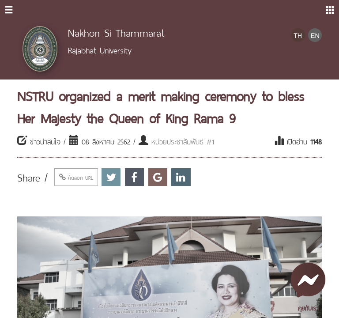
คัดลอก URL (76, 177)
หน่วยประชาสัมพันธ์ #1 (182, 141)
